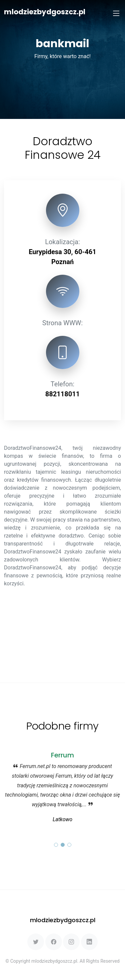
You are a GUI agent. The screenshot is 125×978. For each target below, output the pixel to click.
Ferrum (62, 755)
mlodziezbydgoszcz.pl (44, 12)
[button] (56, 845)
